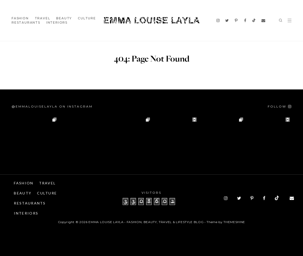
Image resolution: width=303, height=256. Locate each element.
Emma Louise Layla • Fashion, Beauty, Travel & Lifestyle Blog (146, 222)
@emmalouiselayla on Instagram (52, 106)
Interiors (57, 22)
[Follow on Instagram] (279, 106)
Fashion (20, 18)
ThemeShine (234, 222)
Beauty (64, 18)
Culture (87, 18)
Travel (42, 18)
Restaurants (26, 22)
